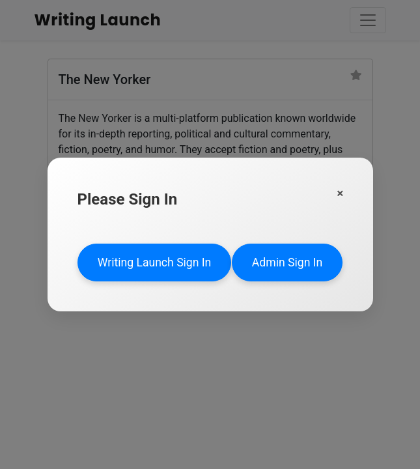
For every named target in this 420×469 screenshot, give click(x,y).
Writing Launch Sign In (155, 262)
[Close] (340, 193)
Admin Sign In (287, 262)
